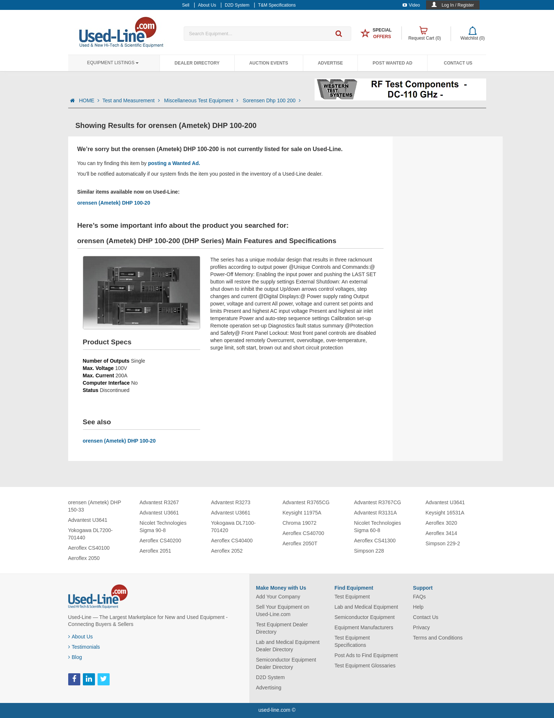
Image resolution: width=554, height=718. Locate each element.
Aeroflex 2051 (155, 551)
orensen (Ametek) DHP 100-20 (113, 203)
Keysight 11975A (302, 513)
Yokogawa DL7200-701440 (90, 534)
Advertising (268, 687)
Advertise (330, 63)
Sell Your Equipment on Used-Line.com (282, 610)
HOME (89, 100)
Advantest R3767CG (377, 502)
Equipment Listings (113, 62)
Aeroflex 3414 (441, 533)
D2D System (270, 677)
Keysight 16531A (445, 513)
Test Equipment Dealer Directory (282, 628)
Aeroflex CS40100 (89, 548)
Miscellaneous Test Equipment (202, 100)
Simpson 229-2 (443, 543)
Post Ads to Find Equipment (366, 655)
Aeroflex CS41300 (375, 540)
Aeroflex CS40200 (160, 540)
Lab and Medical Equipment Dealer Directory (288, 645)
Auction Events (268, 63)
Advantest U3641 (87, 520)
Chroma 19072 (300, 523)
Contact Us (458, 63)
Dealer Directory (197, 63)
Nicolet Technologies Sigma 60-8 (377, 526)
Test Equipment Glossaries (365, 665)
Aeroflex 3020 (441, 523)
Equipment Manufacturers (363, 627)
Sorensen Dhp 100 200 (272, 100)
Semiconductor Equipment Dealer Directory (286, 663)
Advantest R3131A (375, 513)
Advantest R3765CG (306, 502)
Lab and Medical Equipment (366, 607)
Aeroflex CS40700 (303, 533)
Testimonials (84, 647)
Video (411, 5)
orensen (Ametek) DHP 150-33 (94, 506)
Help (418, 607)
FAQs (419, 597)
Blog (75, 657)
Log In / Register (457, 5)
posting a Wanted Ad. (174, 163)
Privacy (421, 627)
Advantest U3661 (159, 513)
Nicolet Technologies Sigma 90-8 (163, 526)
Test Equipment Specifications (352, 641)
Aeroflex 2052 (227, 551)
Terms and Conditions (437, 638)
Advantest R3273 (230, 502)
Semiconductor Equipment (364, 617)
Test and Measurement (131, 100)
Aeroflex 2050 (84, 558)
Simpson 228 (369, 551)
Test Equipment (352, 597)
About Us (80, 637)
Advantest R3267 (159, 502)
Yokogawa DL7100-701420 (233, 526)
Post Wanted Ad (392, 63)
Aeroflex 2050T (300, 543)
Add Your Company (278, 597)
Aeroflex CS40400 (232, 540)
